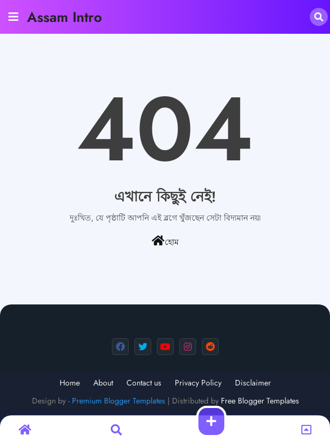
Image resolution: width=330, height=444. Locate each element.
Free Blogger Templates (260, 400)
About (103, 383)
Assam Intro (64, 17)
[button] (319, 17)
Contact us (143, 383)
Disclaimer (253, 383)
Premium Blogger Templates (118, 400)
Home (70, 383)
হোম (165, 241)
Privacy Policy (198, 383)
